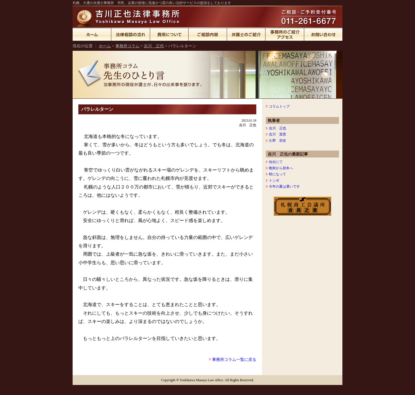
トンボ (274, 180)
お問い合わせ (323, 34)
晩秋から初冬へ (281, 168)
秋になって (277, 174)
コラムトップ (279, 106)
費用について (169, 34)
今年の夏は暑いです (284, 186)
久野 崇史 (277, 140)
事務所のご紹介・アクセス (284, 34)
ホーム (92, 34)
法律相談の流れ (130, 34)
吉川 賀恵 (277, 134)
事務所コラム (127, 46)
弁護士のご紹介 (246, 34)
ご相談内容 (208, 34)
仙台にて (276, 162)
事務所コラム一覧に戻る (234, 359)
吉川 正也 (154, 46)
